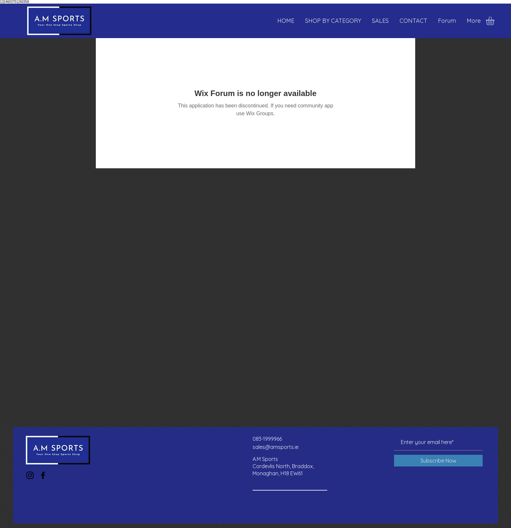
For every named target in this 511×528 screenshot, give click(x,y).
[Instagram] (30, 475)
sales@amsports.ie (276, 447)
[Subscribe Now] (438, 460)
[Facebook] (43, 475)
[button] (495, 21)
